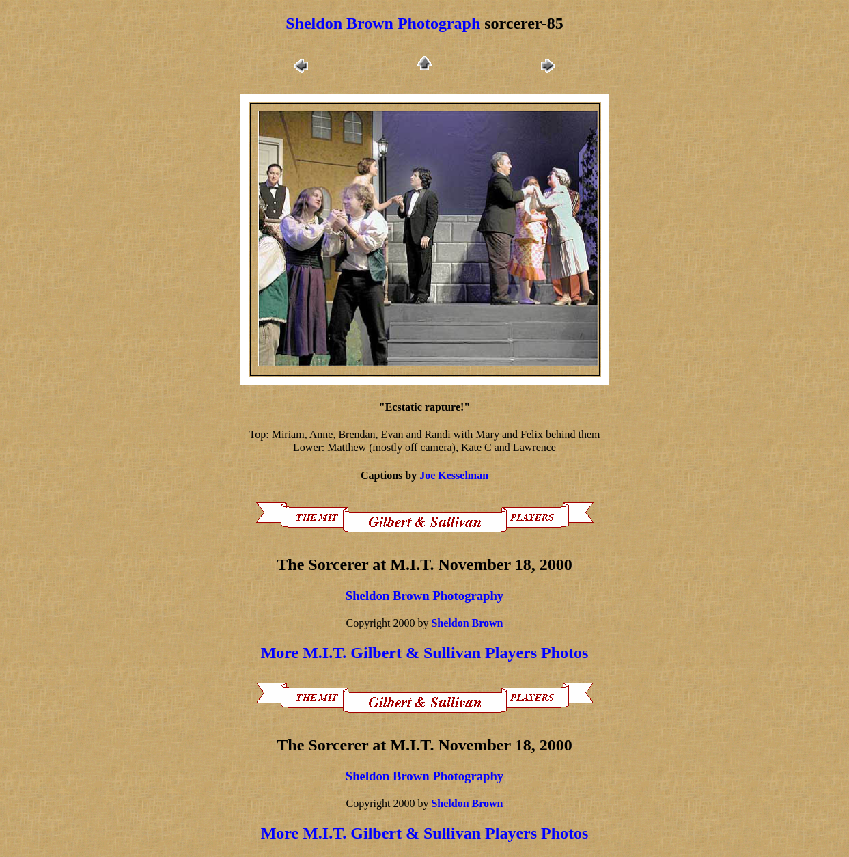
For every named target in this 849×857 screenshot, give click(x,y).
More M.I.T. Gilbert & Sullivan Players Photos (425, 653)
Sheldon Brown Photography (424, 595)
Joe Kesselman (453, 475)
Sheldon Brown (467, 623)
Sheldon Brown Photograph (383, 23)
